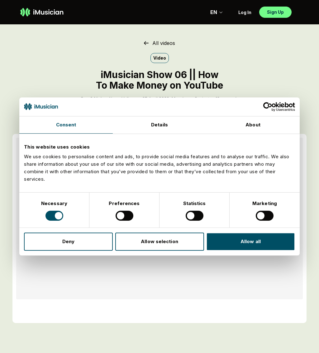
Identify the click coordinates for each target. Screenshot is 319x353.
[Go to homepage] (42, 12)
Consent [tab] (66, 125)
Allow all (250, 241)
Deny (68, 241)
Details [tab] (159, 125)
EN (216, 12)
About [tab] (252, 125)
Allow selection (159, 241)
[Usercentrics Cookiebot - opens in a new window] (267, 106)
